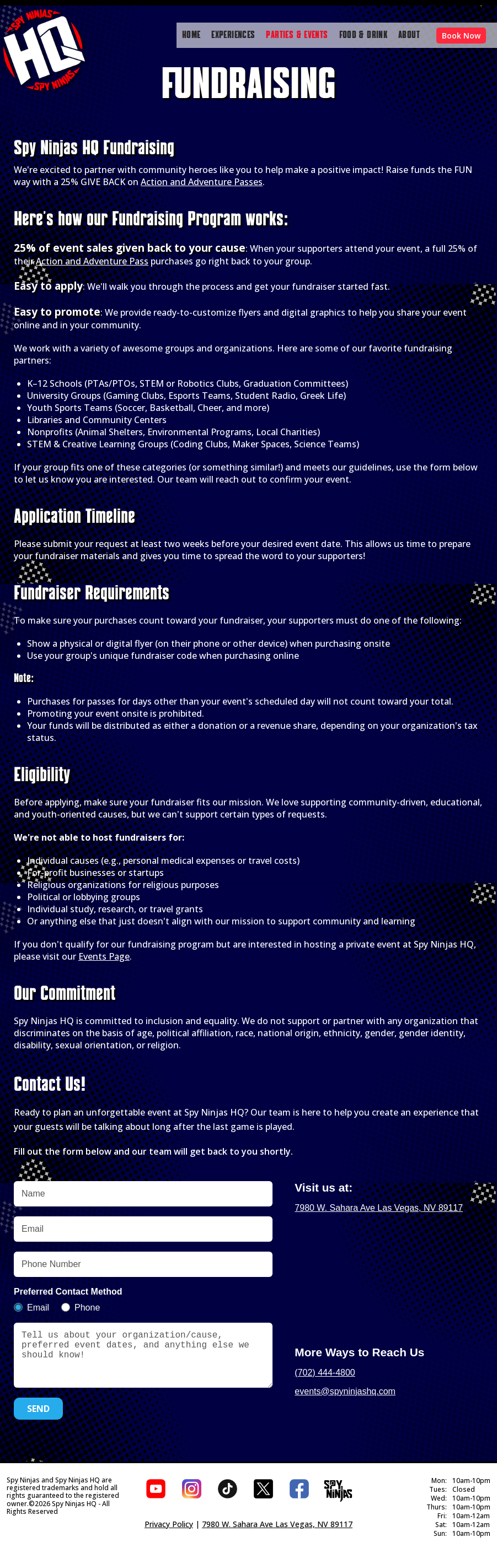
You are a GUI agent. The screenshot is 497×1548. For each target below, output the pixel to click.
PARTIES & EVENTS (297, 35)
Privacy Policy (169, 1525)
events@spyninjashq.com (345, 1385)
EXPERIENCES (233, 35)
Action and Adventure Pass (92, 256)
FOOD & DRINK (363, 35)
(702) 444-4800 (325, 1367)
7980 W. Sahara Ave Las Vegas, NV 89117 (379, 1202)
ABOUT (409, 35)
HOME (191, 35)
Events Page (104, 951)
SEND (38, 1414)
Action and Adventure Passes (202, 176)
